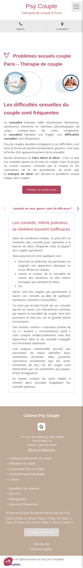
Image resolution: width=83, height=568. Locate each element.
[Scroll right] (78, 208)
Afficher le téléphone (41, 450)
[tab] (42, 208)
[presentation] (42, 208)
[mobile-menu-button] (76, 7)
